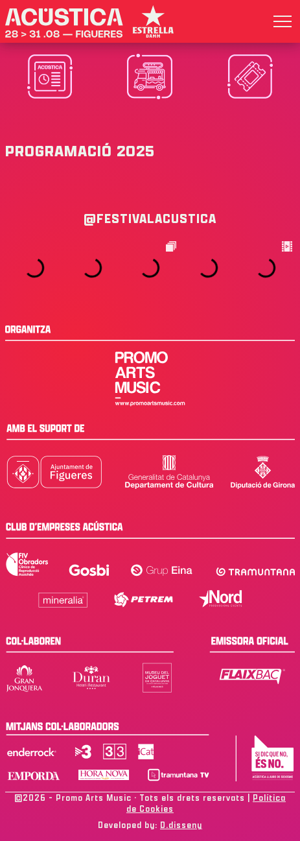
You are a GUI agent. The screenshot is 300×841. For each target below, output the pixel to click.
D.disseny (181, 825)
